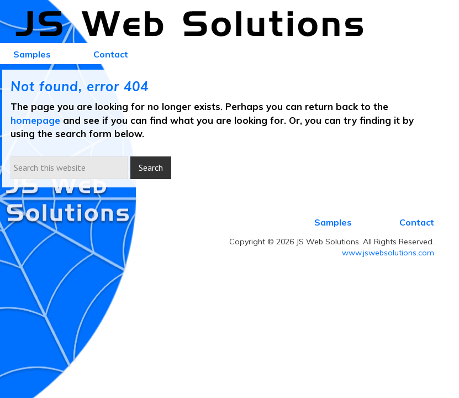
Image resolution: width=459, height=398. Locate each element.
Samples (333, 222)
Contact (416, 222)
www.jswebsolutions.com (388, 253)
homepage (35, 120)
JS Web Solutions (195, 24)
